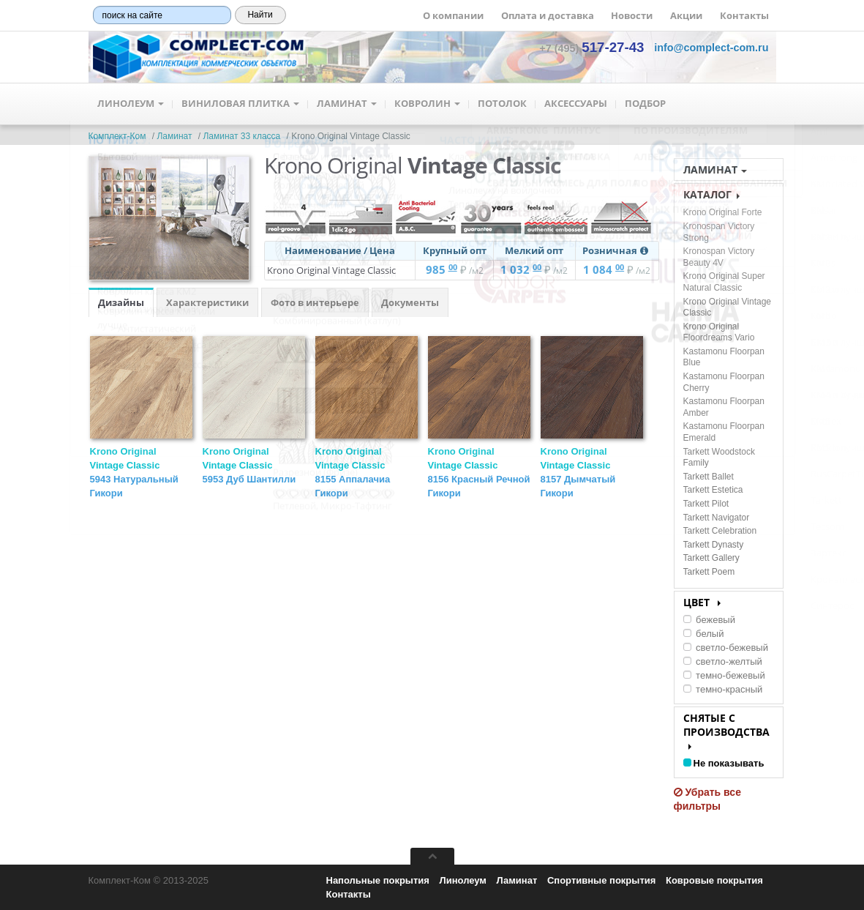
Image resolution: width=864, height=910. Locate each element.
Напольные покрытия (377, 880)
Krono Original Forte (722, 212)
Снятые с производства (726, 730)
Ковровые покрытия (714, 880)
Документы (410, 302)
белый (703, 633)
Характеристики (207, 302)
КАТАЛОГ (711, 194)
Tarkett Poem (709, 572)
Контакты (744, 15)
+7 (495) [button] (591, 48)
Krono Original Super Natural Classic (724, 282)
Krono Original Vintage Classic (249, 465)
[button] (711, 47)
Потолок (502, 104)
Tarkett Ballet (708, 476)
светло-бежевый (725, 647)
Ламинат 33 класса (241, 136)
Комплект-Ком (117, 136)
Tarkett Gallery (711, 558)
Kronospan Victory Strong (719, 232)
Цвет (702, 602)
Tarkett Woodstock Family (719, 458)
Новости (632, 15)
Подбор (645, 104)
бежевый (709, 619)
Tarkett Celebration (720, 531)
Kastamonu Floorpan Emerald (724, 432)
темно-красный (723, 689)
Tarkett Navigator (716, 517)
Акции (686, 15)
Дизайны (121, 302)
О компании (453, 15)
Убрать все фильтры (707, 799)
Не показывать (724, 763)
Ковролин (427, 104)
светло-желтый (722, 661)
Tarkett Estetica (713, 490)
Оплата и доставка (547, 15)
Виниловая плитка (240, 104)
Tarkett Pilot (706, 504)
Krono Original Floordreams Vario (719, 332)
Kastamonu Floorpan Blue (724, 357)
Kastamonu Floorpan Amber (724, 407)
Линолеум (130, 104)
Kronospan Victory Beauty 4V (719, 257)
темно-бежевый (724, 675)
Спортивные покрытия (601, 880)
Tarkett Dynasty (713, 545)
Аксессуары (575, 104)
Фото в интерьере (315, 302)
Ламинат (347, 104)
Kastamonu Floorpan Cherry (724, 382)
